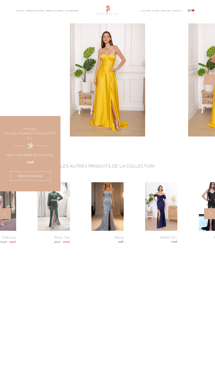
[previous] (5, 213)
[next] (209, 79)
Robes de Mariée (35, 11)
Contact (176, 11)
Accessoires (72, 11)
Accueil (20, 11)
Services (166, 11)
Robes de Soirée (55, 11)
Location (146, 11)
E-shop (156, 11)
